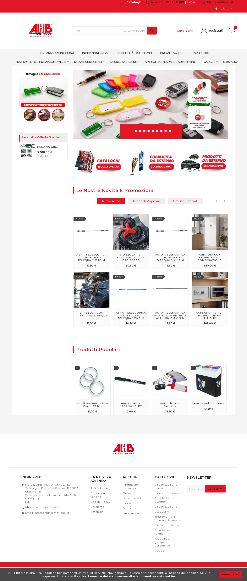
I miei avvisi (131, 513)
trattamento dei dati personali (107, 576)
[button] (131, 131)
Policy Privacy (100, 488)
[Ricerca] (134, 31)
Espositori (162, 511)
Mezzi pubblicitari (167, 525)
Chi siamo (97, 506)
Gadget (160, 550)
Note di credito (134, 498)
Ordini (127, 493)
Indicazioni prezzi (167, 493)
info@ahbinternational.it (215, 2)
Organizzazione (166, 506)
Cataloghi (134, 2)
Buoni (127, 508)
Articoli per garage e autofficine (163, 542)
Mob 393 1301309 (48, 507)
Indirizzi (128, 503)
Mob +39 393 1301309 (165, 2)
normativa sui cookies (158, 576)
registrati (216, 30)
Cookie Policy (100, 501)
